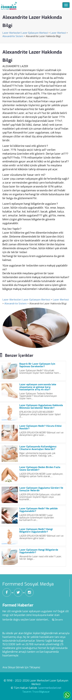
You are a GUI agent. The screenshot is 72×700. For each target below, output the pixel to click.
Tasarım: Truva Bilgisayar (36, 691)
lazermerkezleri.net (49, 688)
